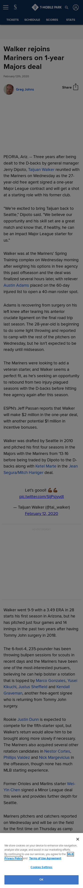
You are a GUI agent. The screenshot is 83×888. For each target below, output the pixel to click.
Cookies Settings (41, 867)
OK (41, 879)
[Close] (78, 839)
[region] (41, 860)
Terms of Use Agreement (45, 858)
